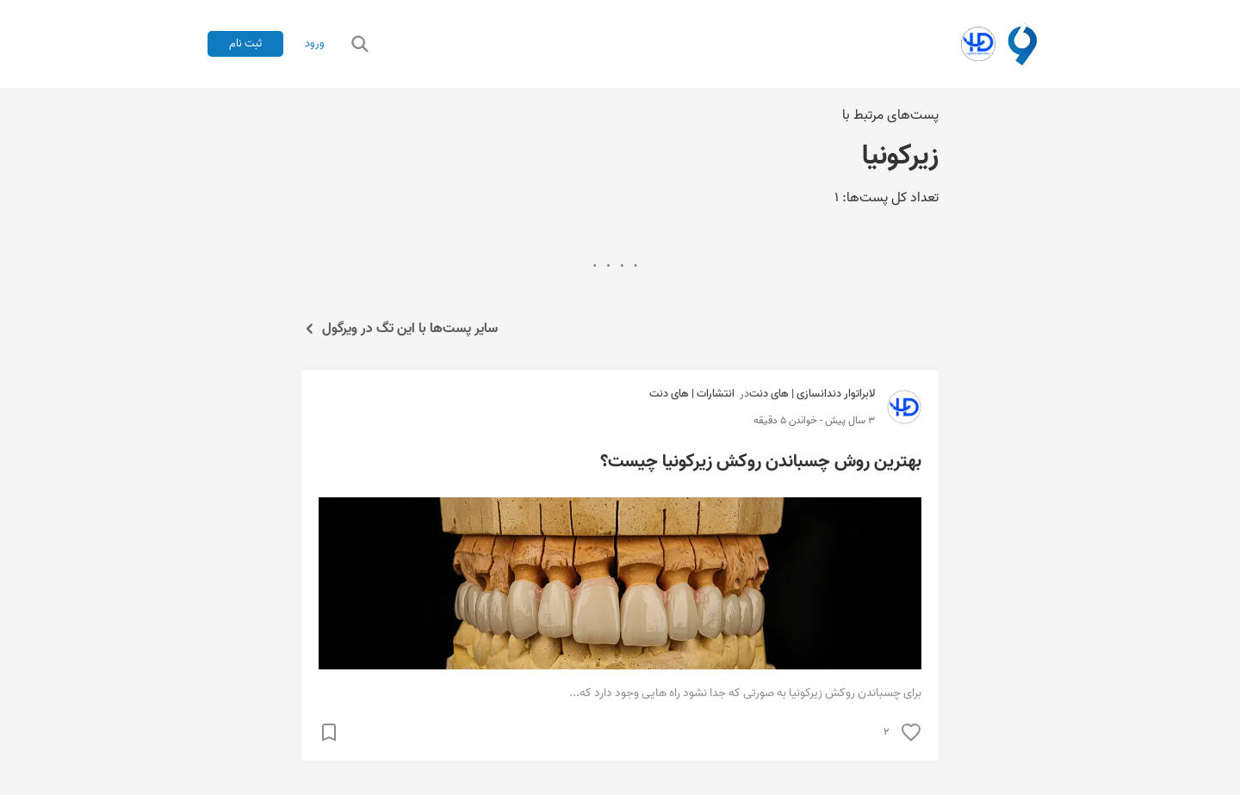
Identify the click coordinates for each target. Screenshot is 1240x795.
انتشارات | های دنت (692, 394)
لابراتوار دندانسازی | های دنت (812, 394)
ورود (315, 43)
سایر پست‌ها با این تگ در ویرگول (399, 328)
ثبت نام (245, 43)
